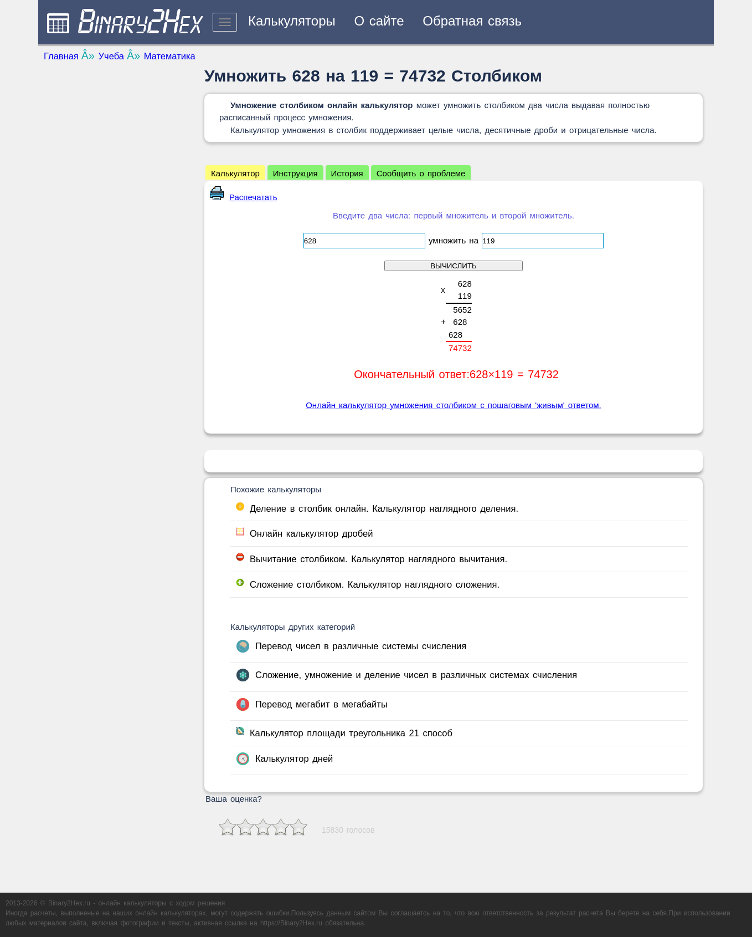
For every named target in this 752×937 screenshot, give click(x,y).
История (347, 173)
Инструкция (295, 173)
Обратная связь (472, 20)
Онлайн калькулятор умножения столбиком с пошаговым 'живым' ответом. (453, 405)
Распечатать (243, 197)
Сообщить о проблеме (421, 173)
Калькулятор (235, 173)
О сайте (379, 20)
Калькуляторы (292, 20)
